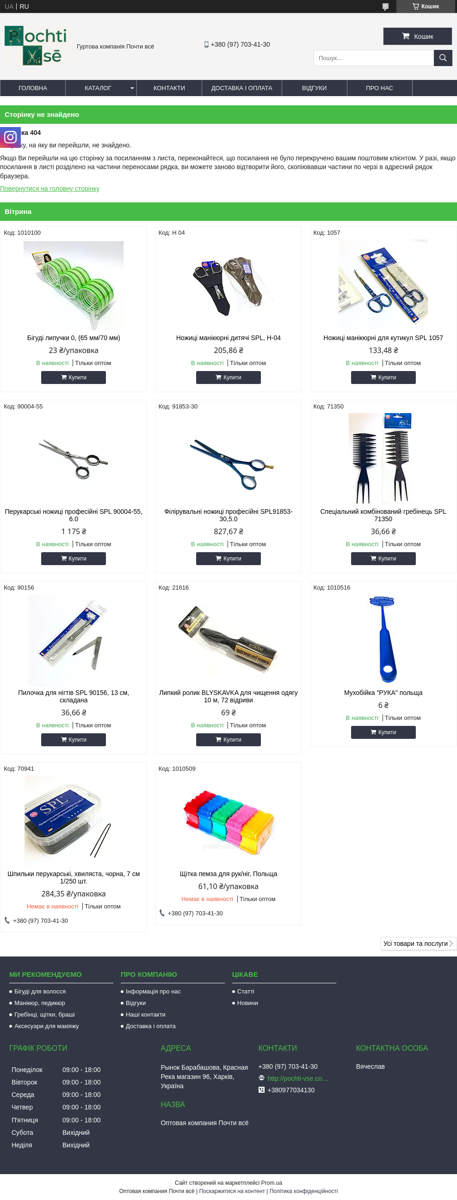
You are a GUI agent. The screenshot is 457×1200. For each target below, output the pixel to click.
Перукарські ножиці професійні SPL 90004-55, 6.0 (73, 515)
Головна (33, 88)
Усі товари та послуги (415, 943)
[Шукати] (443, 58)
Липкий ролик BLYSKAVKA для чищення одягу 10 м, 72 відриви (228, 696)
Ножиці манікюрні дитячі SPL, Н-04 (228, 337)
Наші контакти (146, 1014)
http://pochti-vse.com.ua (300, 1078)
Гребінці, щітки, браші (44, 1014)
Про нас (379, 88)
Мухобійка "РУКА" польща (383, 692)
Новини (247, 1002)
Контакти (169, 88)
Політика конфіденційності (304, 1191)
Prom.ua (271, 1183)
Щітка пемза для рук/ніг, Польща (228, 873)
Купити (77, 377)
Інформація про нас (153, 991)
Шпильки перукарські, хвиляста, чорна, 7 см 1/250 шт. (73, 877)
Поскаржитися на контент (232, 1191)
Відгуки (314, 88)
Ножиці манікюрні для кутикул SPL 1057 (383, 337)
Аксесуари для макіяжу (46, 1026)
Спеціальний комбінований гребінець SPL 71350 (383, 515)
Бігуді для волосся (40, 991)
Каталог (98, 88)
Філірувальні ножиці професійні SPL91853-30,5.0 (228, 515)
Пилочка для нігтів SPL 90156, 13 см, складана (73, 696)
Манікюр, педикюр (39, 1002)
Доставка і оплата (241, 88)
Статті (245, 991)
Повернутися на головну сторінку (49, 188)
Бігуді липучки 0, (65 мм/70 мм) (73, 337)
